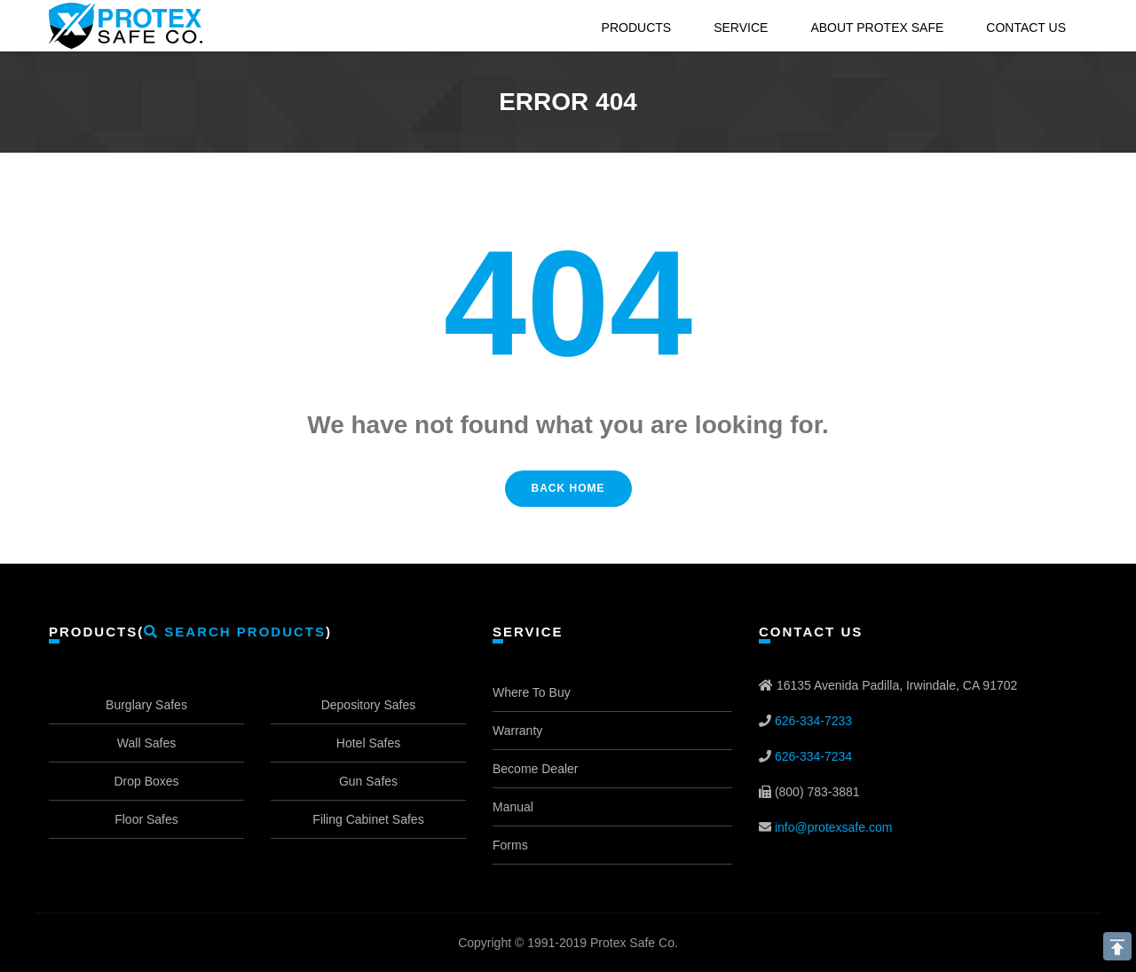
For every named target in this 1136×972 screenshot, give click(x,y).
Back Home (568, 488)
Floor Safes (146, 819)
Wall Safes (146, 743)
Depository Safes (368, 705)
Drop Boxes (146, 781)
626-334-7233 (813, 721)
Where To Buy (532, 692)
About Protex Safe (876, 27)
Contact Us (1026, 27)
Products (637, 27)
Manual (513, 807)
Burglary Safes (146, 705)
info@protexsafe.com (834, 827)
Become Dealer (536, 769)
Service (741, 27)
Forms (510, 845)
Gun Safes (368, 781)
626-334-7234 (813, 756)
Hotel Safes (368, 743)
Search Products (235, 631)
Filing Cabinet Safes (367, 819)
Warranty (517, 730)
